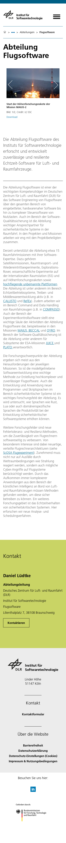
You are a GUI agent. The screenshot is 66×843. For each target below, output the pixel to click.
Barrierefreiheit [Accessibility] (33, 745)
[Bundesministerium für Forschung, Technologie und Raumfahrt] (33, 824)
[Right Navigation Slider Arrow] (55, 85)
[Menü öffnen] (57, 15)
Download (12, 117)
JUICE (50, 343)
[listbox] (13, 32)
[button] (33, 98)
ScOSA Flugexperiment (18, 453)
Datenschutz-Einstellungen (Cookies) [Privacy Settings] (33, 756)
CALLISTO (9, 301)
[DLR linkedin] (33, 791)
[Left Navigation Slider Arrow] (12, 85)
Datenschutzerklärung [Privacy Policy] (33, 750)
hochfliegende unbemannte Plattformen (30, 284)
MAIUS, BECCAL (29, 330)
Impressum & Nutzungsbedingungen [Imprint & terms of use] (33, 761)
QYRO (51, 330)
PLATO (8, 347)
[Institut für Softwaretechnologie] (22, 14)
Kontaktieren (16, 623)
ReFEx (27, 301)
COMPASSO (51, 309)
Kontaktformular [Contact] (33, 714)
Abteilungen (27, 32)
